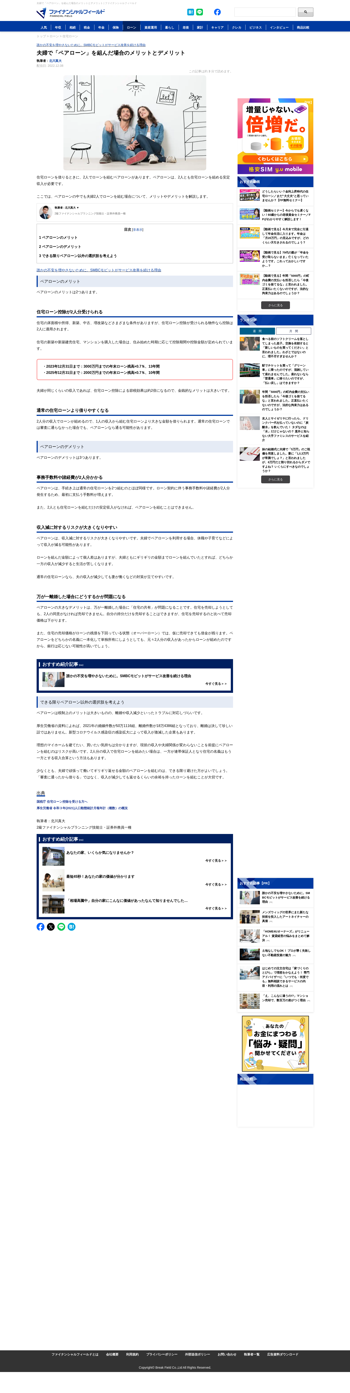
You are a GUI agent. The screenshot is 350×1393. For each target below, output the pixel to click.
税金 (87, 27)
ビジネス (255, 27)
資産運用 (150, 27)
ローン (131, 27)
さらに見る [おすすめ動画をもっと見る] (275, 305)
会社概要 (112, 1354)
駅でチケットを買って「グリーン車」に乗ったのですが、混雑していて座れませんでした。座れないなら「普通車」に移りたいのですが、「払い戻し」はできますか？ (285, 374)
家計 (200, 27)
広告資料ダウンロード (282, 1354)
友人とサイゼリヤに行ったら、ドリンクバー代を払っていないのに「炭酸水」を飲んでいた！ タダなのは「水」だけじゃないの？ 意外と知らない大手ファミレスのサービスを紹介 (285, 429)
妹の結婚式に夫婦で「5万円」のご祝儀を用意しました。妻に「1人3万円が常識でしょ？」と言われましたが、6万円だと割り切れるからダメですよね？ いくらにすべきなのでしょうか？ (286, 460)
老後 (186, 27)
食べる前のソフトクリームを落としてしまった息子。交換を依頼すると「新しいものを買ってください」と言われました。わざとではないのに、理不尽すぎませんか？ (285, 347)
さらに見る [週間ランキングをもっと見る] (275, 479)
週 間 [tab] (257, 331)
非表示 (137, 229)
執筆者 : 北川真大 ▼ (67, 207)
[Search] (265, 12)
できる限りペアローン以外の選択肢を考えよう (78, 256)
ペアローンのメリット (58, 237)
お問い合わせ (227, 1354)
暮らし (169, 27)
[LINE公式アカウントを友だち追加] (199, 12)
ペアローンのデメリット (60, 246)
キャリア (217, 27)
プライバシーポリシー (161, 1354)
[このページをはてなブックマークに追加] (190, 12)
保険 (115, 27)
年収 (58, 27)
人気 (44, 27)
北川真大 (55, 60)
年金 (101, 27)
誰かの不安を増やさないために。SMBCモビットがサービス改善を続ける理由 (91, 44)
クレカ (236, 27)
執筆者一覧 (252, 1354)
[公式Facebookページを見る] (217, 12)
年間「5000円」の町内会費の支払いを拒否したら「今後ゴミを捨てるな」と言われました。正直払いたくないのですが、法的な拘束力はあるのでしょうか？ (285, 400)
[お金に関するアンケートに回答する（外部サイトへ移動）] (275, 1044)
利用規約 (132, 1354)
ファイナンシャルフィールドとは (75, 1354)
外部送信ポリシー (197, 1354)
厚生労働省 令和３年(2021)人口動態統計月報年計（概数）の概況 (82, 807)
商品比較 (303, 27)
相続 (72, 27)
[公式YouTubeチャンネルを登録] (226, 12)
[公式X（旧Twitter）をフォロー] (208, 12)
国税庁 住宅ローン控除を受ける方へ (62, 801)
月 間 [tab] (293, 331)
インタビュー (279, 27)
